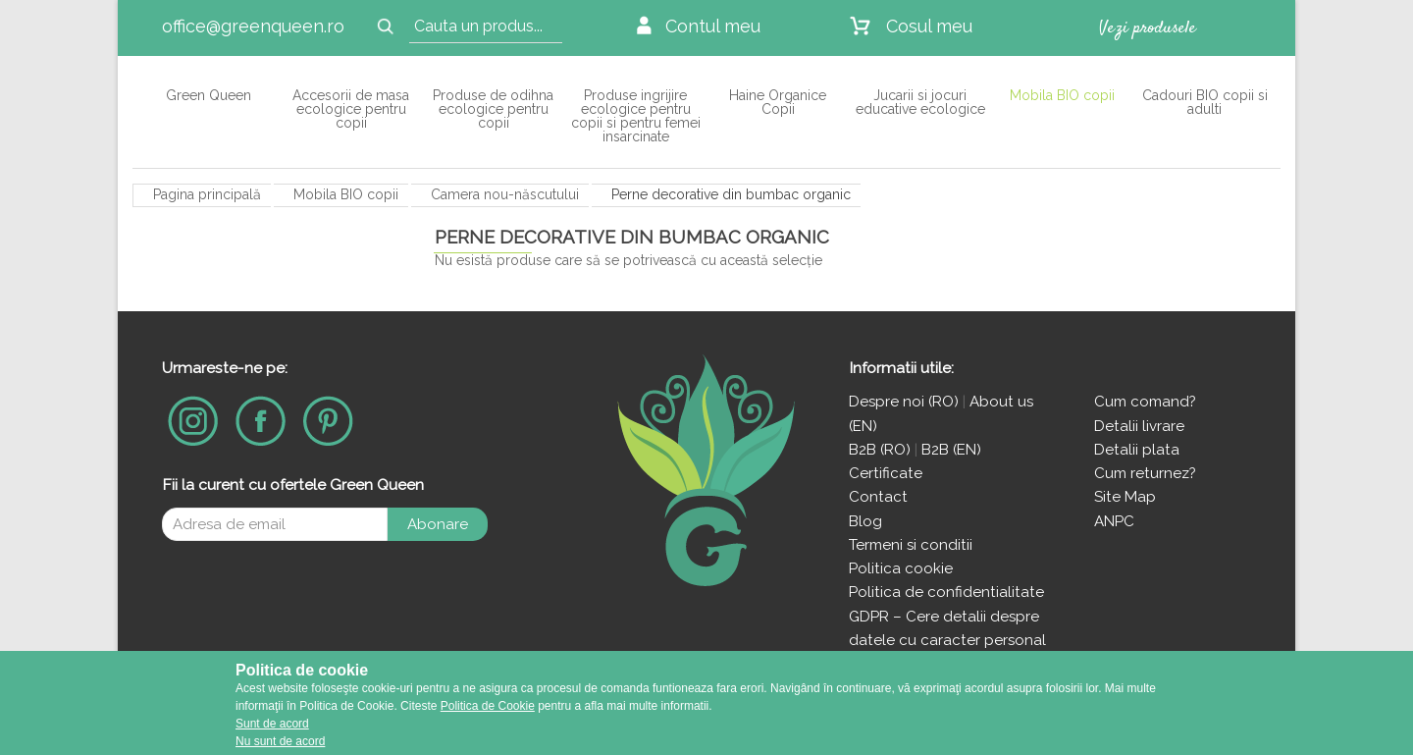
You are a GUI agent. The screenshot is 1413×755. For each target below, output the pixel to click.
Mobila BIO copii (1062, 94)
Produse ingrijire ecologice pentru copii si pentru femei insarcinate (636, 115)
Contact (878, 497)
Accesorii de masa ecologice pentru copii (350, 108)
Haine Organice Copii (777, 101)
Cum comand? (1145, 401)
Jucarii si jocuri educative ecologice (920, 101)
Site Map (1125, 497)
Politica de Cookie (488, 706)
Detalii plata (1136, 449)
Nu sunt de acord (280, 741)
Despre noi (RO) (904, 401)
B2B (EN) (951, 449)
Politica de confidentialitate (946, 592)
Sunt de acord (272, 723)
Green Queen (208, 94)
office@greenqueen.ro (253, 26)
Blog (865, 521)
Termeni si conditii (910, 545)
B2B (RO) (882, 449)
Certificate (885, 473)
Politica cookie (901, 568)
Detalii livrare (1139, 426)
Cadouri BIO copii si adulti (1205, 101)
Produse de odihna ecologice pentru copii (493, 108)
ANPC (1114, 521)
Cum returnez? (1145, 473)
